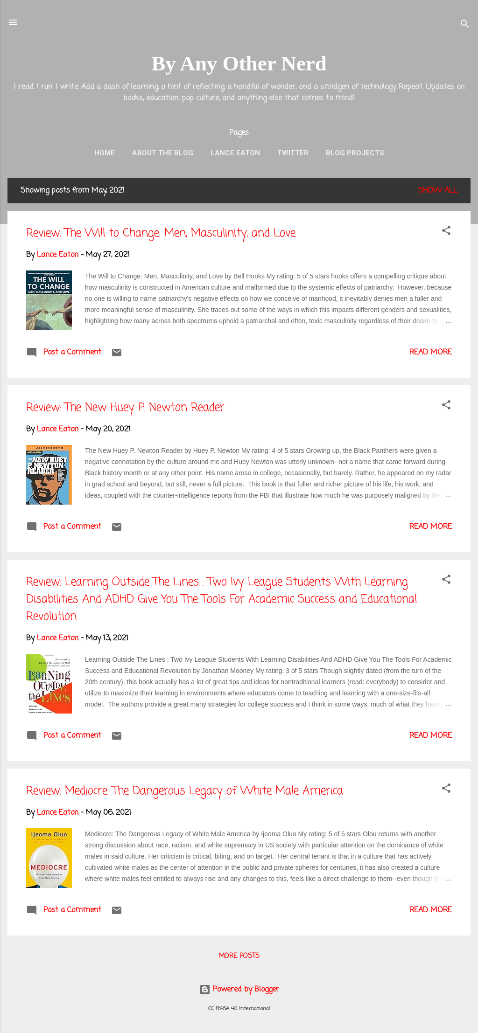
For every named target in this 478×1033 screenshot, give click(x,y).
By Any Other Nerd (238, 63)
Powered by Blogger (239, 989)
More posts (239, 956)
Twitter (293, 153)
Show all (437, 190)
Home (104, 153)
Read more (430, 352)
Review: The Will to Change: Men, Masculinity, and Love (160, 233)
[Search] (465, 25)
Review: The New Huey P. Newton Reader (125, 407)
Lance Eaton (235, 153)
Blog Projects (355, 153)
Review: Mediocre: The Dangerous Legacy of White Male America (184, 791)
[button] (446, 232)
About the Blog (162, 153)
